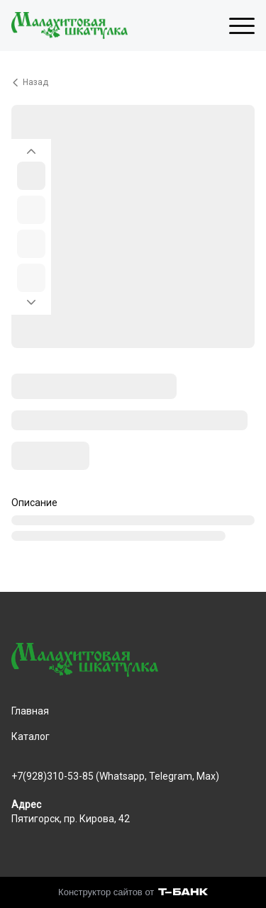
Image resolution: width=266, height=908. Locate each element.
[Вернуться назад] (133, 82)
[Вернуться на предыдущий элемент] (31, 147)
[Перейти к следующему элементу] (31, 306)
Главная (30, 711)
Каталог (30, 736)
